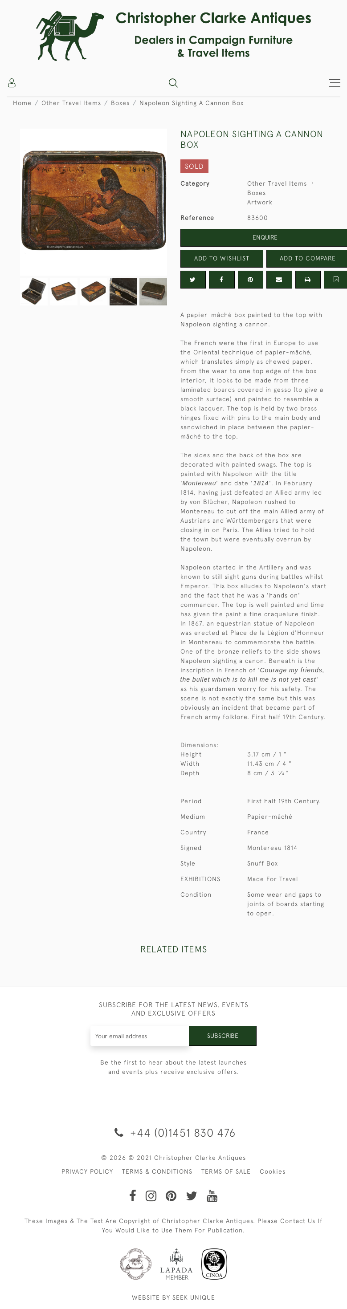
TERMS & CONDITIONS (157, 1171)
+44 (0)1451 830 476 (173, 1132)
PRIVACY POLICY (87, 1171)
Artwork (260, 202)
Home (22, 102)
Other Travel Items (71, 102)
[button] (173, 82)
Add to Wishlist (221, 258)
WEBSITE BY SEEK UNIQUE (173, 1297)
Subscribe (222, 1035)
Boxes (120, 102)
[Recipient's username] (139, 1036)
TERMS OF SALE (226, 1171)
